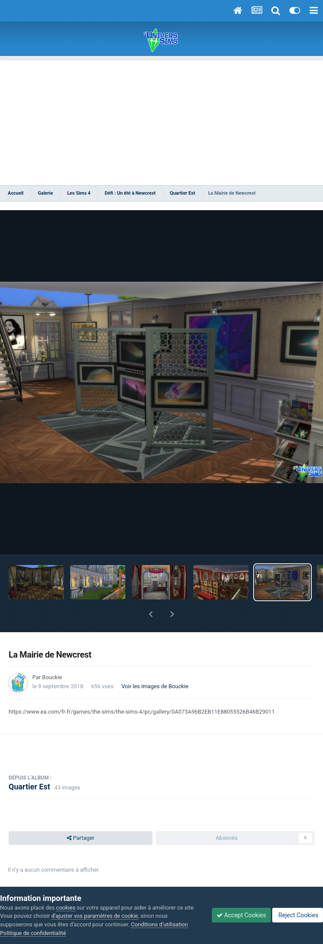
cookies (65, 907)
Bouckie (52, 677)
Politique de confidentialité (33, 933)
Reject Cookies (297, 915)
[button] (150, 614)
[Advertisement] (161, 120)
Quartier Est (29, 786)
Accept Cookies (241, 915)
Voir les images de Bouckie (155, 686)
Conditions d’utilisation (159, 924)
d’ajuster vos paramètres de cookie (94, 916)
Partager (80, 838)
